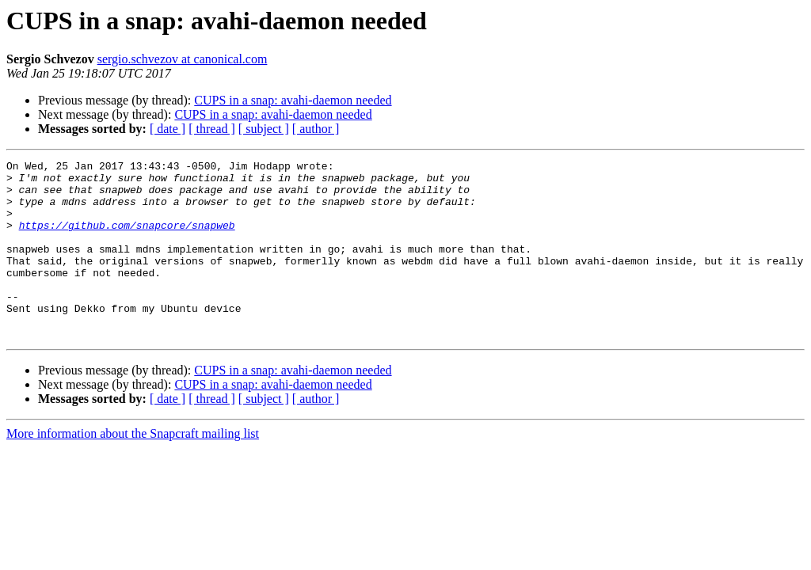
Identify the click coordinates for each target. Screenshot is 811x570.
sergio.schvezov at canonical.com (182, 59)
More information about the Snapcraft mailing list (132, 469)
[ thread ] (211, 128)
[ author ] (316, 128)
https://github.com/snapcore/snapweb (127, 239)
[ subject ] (263, 128)
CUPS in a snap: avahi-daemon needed (292, 100)
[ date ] (167, 128)
